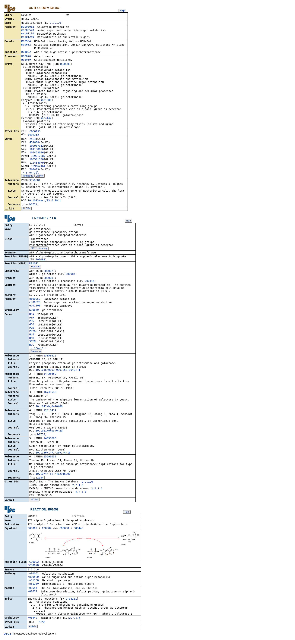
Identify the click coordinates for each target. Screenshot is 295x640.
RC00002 (33, 562)
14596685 (49, 439)
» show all (30, 172)
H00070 (26, 56)
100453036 (36, 152)
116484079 (36, 163)
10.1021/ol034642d (49, 431)
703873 (34, 169)
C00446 (89, 281)
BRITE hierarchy (38, 249)
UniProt (39, 176)
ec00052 (34, 299)
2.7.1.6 (55, 23)
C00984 (70, 274)
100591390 (36, 159)
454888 (34, 142)
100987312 (36, 146)
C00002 (48, 271)
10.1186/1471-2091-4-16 (53, 453)
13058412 (49, 356)
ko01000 (45, 100)
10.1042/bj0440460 (49, 407)
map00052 (27, 27)
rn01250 (33, 584)
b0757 (33, 204)
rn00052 (33, 574)
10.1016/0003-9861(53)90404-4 (58, 370)
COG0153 (34, 131)
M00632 (26, 44)
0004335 (33, 134)
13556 (41, 623)
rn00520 (33, 577)
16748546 (49, 392)
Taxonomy (28, 176)
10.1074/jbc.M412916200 (53, 474)
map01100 (27, 33)
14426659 (49, 374)
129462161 (38, 166)
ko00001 (65, 64)
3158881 (34, 180)
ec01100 (34, 306)
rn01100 (33, 581)
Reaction (34, 267)
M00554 (26, 41)
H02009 (26, 59)
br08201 (71, 599)
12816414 (49, 411)
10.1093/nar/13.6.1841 (44, 200)
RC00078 (33, 566)
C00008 (48, 278)
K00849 (34, 310)
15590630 (49, 457)
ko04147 (45, 118)
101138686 (36, 149)
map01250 (27, 37)
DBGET (8, 634)
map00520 (27, 30)
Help (122, 10)
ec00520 (34, 302)
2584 (32, 139)
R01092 (26, 52)
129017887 (38, 156)
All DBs (26, 208)
